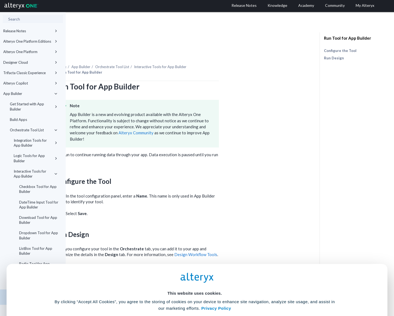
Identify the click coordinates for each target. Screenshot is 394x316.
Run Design (334, 58)
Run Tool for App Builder (347, 38)
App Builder (30, 93)
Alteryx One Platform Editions (30, 41)
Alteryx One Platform (30, 52)
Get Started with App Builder (33, 106)
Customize (239, 291)
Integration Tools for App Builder (35, 142)
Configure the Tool (340, 50)
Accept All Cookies (155, 291)
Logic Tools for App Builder (35, 158)
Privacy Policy (216, 260)
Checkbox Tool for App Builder (38, 189)
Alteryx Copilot (30, 83)
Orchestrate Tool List (33, 130)
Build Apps (18, 119)
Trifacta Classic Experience (30, 73)
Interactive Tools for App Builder (35, 173)
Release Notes (30, 31)
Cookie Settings (194, 275)
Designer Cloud (30, 62)
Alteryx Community (201, 117)
